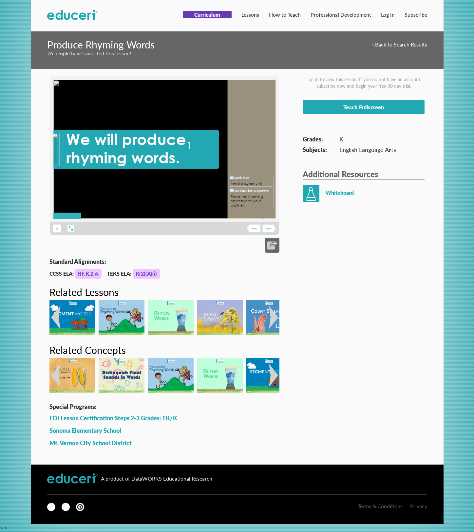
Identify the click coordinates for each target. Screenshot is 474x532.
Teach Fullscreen (363, 107)
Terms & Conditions (380, 506)
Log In (388, 14)
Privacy (418, 506)
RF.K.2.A (88, 273)
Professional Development (341, 14)
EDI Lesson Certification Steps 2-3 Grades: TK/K (113, 418)
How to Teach (285, 14)
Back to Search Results (399, 44)
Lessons (250, 14)
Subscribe (416, 14)
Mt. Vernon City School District (90, 443)
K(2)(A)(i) (146, 273)
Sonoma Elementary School (85, 430)
